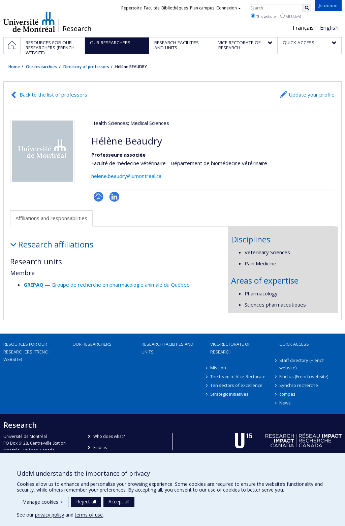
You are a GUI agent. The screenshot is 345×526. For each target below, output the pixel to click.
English (329, 27)
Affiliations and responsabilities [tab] (51, 218)
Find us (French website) (303, 376)
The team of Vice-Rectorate (237, 376)
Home (14, 67)
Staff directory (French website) (301, 364)
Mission (218, 368)
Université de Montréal (29, 22)
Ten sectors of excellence (236, 385)
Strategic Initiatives (229, 394)
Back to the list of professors (53, 94)
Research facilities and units (167, 347)
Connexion (228, 8)
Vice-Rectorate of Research (230, 347)
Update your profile (312, 94)
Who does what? (109, 436)
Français (303, 27)
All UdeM (290, 16)
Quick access (294, 344)
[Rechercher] (307, 8)
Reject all (86, 501)
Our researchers (41, 67)
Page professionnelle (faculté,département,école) (98, 196)
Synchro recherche (298, 385)
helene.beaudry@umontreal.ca (126, 176)
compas (287, 394)
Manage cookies (42, 502)
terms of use (89, 514)
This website (263, 16)
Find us (100, 447)
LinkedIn (114, 196)
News (285, 403)
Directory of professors (86, 67)
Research (77, 28)
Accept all (118, 501)
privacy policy (49, 514)
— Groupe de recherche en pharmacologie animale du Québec (106, 284)
